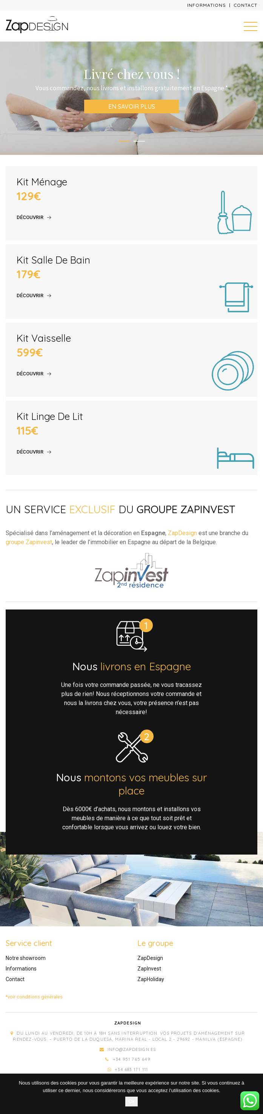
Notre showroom (26, 958)
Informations (206, 5)
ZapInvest (149, 969)
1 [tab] (124, 141)
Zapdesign (127, 1023)
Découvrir (30, 217)
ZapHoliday (150, 979)
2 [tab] (139, 141)
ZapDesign (182, 533)
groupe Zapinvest (29, 542)
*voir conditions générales (34, 997)
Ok (131, 1101)
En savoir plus (131, 106)
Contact (245, 5)
